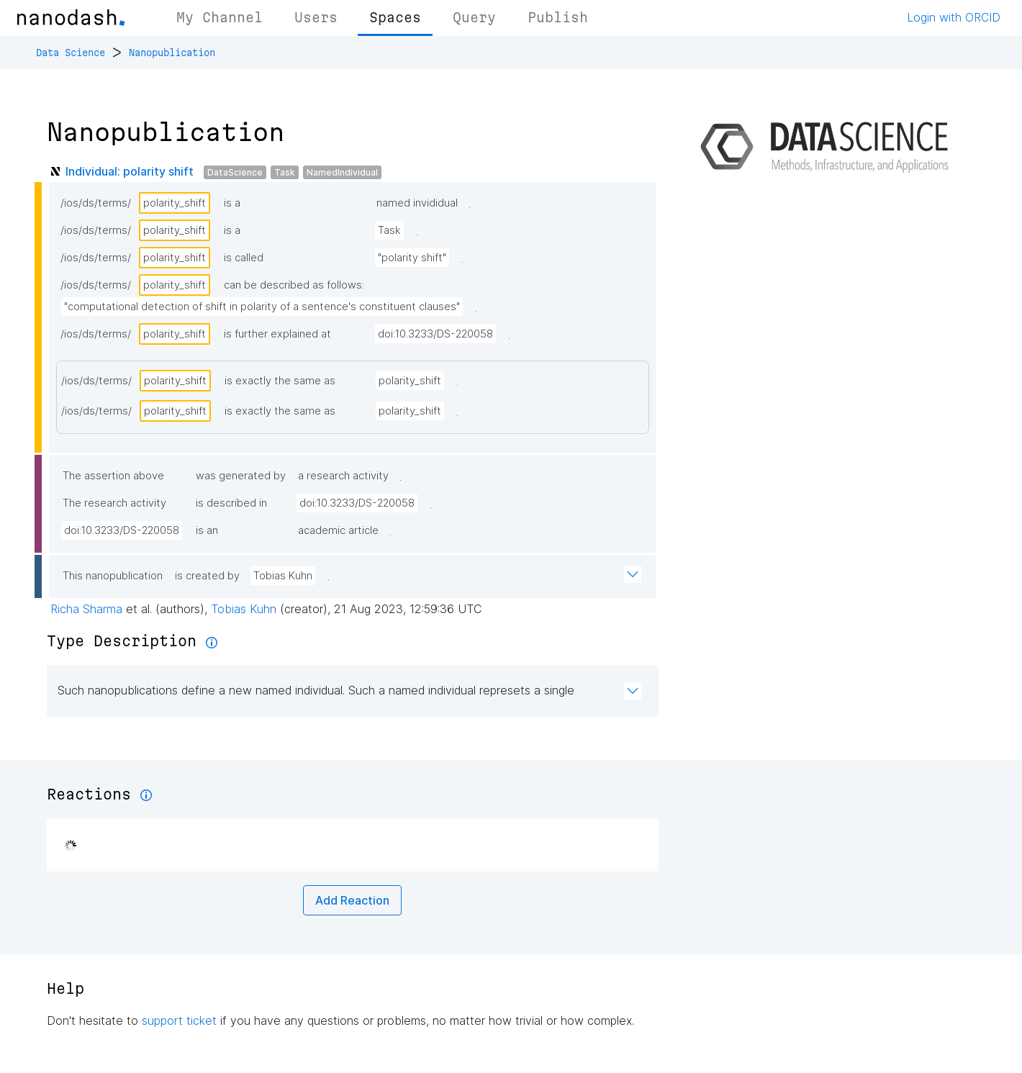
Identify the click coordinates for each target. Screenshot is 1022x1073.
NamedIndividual (342, 172)
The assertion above (113, 475)
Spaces (395, 17)
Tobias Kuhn (282, 575)
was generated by (241, 475)
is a (232, 202)
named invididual (417, 202)
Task (284, 172)
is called (243, 257)
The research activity (114, 503)
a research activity (343, 475)
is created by (207, 575)
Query (474, 17)
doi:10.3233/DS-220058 (435, 333)
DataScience (235, 172)
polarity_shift (174, 202)
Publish (558, 17)
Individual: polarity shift (129, 171)
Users (316, 17)
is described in (231, 503)
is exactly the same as (280, 380)
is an (207, 530)
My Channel (219, 17)
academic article (338, 530)
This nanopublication (113, 575)
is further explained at (277, 333)
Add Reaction (352, 900)
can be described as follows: (294, 285)
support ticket (179, 1020)
